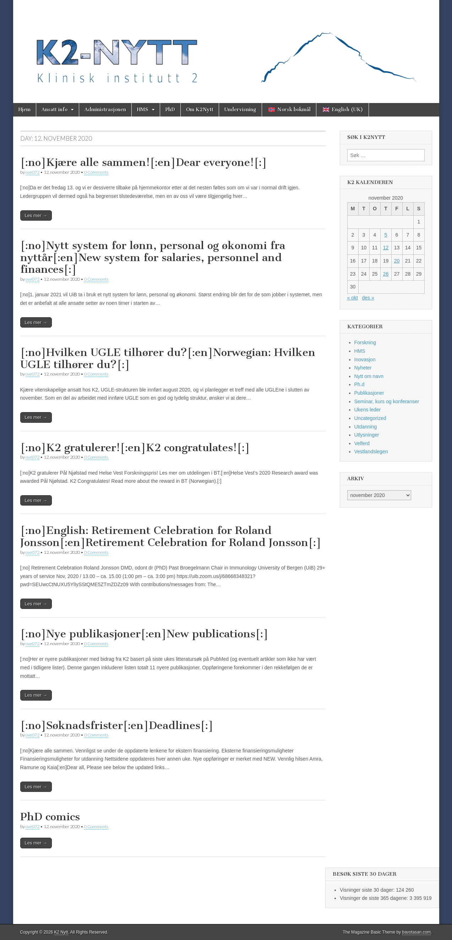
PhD (170, 110)
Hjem (24, 110)
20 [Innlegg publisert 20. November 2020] (397, 261)
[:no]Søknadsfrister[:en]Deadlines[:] (116, 725)
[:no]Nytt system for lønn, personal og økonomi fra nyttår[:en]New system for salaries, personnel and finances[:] (152, 257)
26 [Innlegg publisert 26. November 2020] (386, 274)
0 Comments (96, 172)
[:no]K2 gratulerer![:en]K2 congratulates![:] (135, 447)
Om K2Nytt (199, 110)
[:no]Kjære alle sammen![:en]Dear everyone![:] (143, 162)
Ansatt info (54, 110)
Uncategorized (370, 418)
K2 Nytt (61, 932)
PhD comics (50, 816)
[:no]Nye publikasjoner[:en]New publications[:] (144, 633)
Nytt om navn (368, 376)
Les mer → (36, 215)
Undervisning (240, 110)
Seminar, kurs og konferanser (386, 401)
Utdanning (365, 427)
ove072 (32, 172)
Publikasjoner (369, 393)
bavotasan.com (416, 932)
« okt (352, 298)
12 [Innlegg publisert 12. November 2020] (386, 247)
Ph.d (359, 384)
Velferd (362, 443)
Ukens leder (367, 409)
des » (368, 298)
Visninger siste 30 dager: (368, 890)
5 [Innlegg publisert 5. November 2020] (386, 235)
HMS (142, 110)
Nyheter (363, 368)
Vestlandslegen (371, 451)
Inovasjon (365, 359)
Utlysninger (366, 435)
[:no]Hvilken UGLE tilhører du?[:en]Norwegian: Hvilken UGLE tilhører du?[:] (167, 358)
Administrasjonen (105, 110)
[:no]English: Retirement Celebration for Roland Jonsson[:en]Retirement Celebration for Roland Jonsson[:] (170, 536)
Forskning (365, 342)
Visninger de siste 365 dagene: (374, 898)
